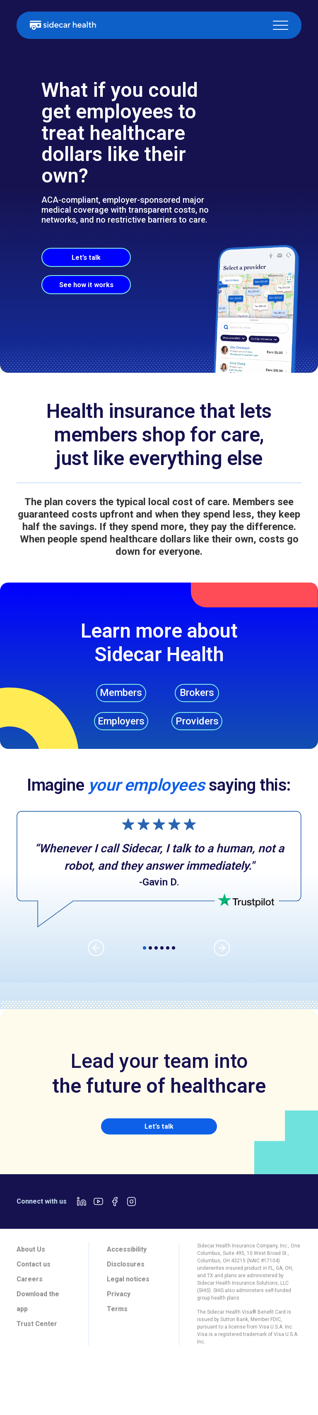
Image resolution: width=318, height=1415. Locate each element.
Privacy (118, 1307)
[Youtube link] (98, 1215)
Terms (117, 1322)
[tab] (28, 1388)
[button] (280, 25)
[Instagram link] (131, 1215)
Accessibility (127, 1262)
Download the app (38, 1314)
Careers (30, 1292)
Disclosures (126, 1277)
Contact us (34, 1277)
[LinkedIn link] (82, 1215)
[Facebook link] (115, 1215)
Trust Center (37, 1337)
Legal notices (128, 1292)
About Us (31, 1262)
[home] (63, 25)
